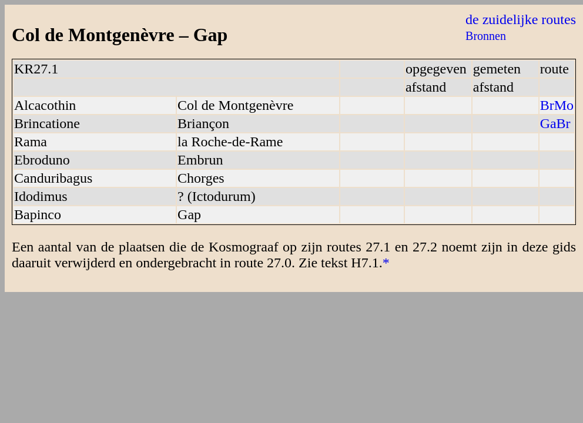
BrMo (557, 105)
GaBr (555, 123)
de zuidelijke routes (520, 19)
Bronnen (485, 35)
